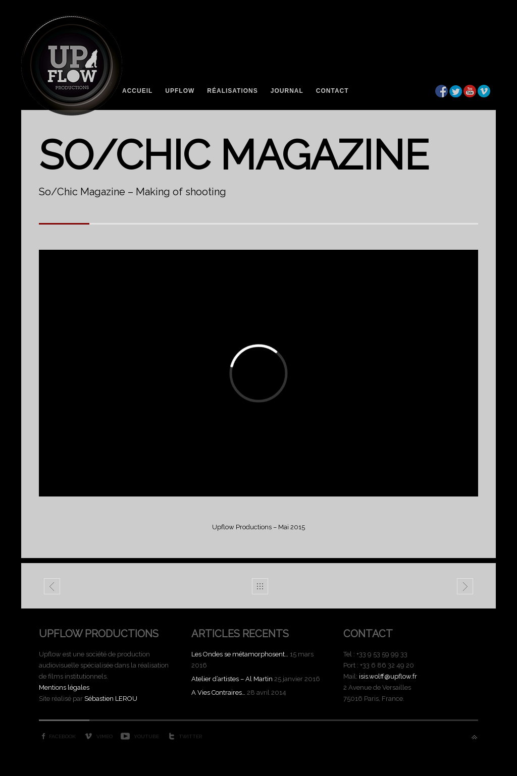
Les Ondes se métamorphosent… (239, 654)
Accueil (137, 90)
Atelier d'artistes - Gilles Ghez (465, 588)
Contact (332, 90)
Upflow (179, 90)
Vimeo (104, 736)
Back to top (474, 737)
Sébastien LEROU (110, 698)
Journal (287, 90)
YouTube (146, 736)
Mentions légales (64, 687)
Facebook (62, 736)
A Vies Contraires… (218, 692)
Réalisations (232, 90)
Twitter (190, 736)
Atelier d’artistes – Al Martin (232, 679)
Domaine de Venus (52, 588)
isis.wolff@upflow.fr (388, 676)
